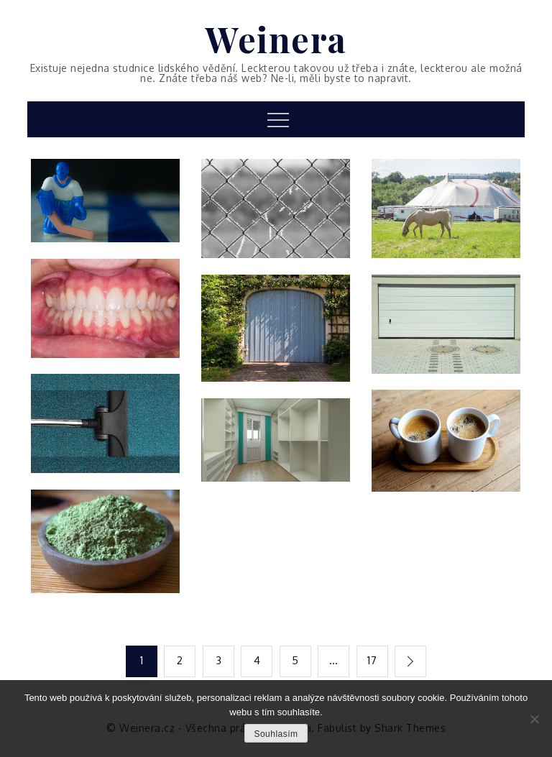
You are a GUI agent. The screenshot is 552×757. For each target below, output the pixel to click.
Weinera (276, 39)
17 (372, 660)
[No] (534, 719)
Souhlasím (276, 734)
